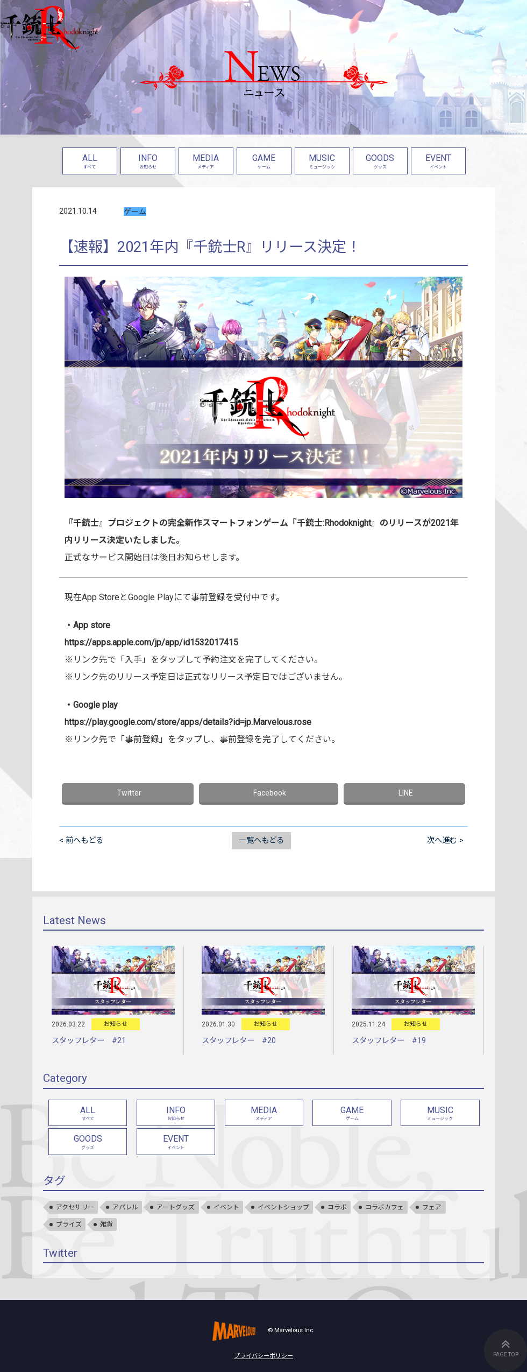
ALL (90, 162)
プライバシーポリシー (263, 1356)
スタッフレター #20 (239, 1040)
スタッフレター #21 (89, 1040)
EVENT (438, 162)
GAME (264, 162)
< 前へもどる (81, 840)
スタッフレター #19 (389, 1040)
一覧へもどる (261, 840)
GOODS (380, 162)
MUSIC (322, 162)
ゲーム (135, 211)
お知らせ (115, 1024)
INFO (148, 162)
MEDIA (206, 162)
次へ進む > (445, 840)
